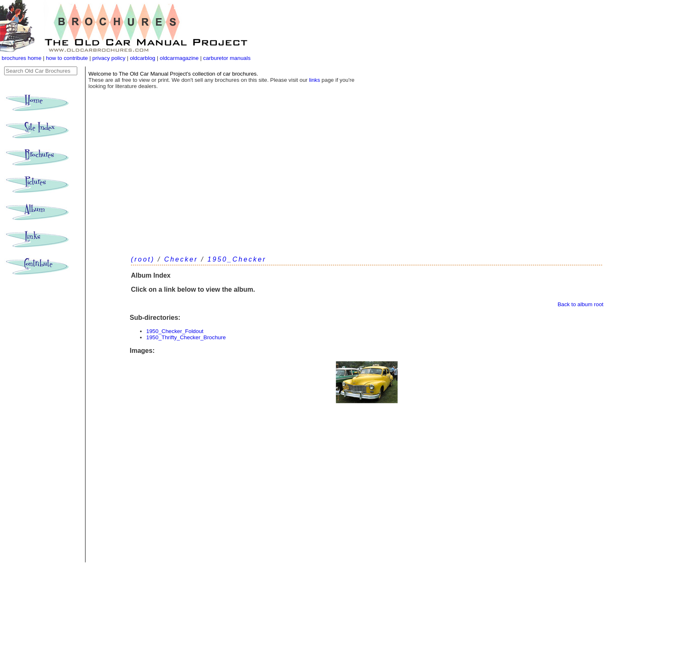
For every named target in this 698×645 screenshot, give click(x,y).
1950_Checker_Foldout (175, 331)
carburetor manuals (226, 58)
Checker (181, 259)
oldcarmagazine (180, 58)
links (314, 80)
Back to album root (580, 304)
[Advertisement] (366, 186)
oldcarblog (142, 58)
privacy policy (110, 58)
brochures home (21, 58)
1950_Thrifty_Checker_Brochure (186, 337)
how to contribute (67, 58)
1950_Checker (236, 259)
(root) (142, 259)
